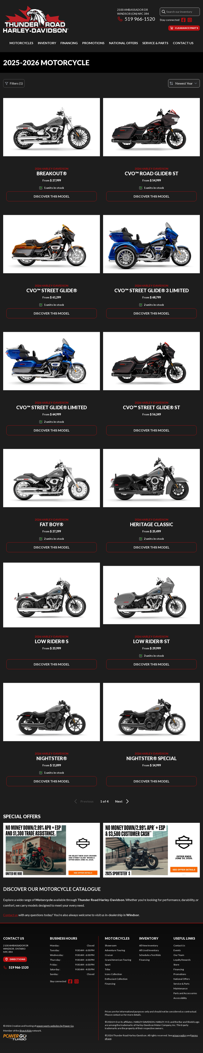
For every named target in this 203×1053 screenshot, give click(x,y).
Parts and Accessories (185, 993)
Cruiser (109, 955)
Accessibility (180, 998)
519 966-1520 (136, 19)
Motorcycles (21, 43)
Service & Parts (155, 43)
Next (122, 801)
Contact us (10, 915)
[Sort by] (184, 83)
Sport (107, 964)
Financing (69, 43)
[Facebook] (183, 20)
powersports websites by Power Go (55, 1025)
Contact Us (183, 43)
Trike (107, 969)
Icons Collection (113, 974)
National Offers (123, 43)
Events (177, 950)
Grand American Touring (118, 959)
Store (176, 964)
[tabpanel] (72, 960)
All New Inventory (148, 945)
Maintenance (180, 988)
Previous (83, 801)
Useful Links (184, 938)
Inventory (47, 43)
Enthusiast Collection (116, 978)
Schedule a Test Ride (150, 955)
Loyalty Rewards (182, 959)
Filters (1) (14, 83)
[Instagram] (189, 20)
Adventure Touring (115, 950)
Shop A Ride (25, 1030)
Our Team (178, 955)
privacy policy (179, 1035)
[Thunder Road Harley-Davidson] (35, 19)
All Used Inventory (149, 950)
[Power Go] (38, 1037)
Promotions (93, 43)
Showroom (111, 945)
